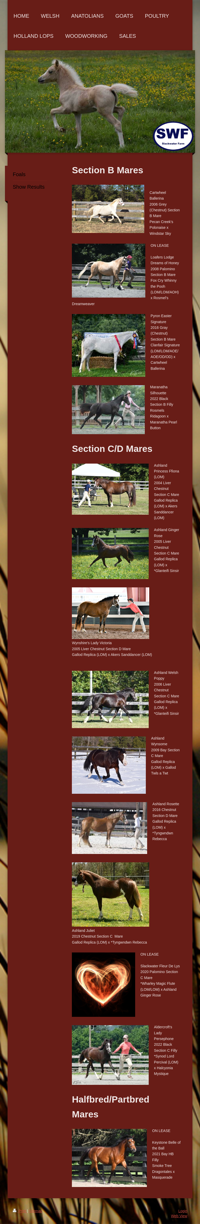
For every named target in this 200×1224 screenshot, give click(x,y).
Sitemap (35, 1211)
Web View (179, 1216)
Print (20, 1211)
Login (182, 1211)
